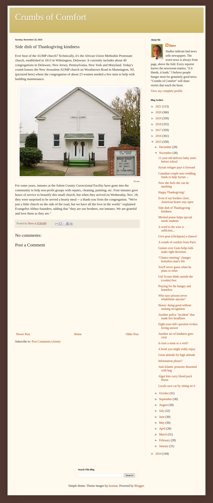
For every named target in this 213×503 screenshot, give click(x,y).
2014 (159, 453)
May (162, 422)
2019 (159, 118)
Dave (172, 45)
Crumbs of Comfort (51, 17)
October (164, 393)
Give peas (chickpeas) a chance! (177, 236)
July (162, 410)
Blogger (139, 485)
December (165, 147)
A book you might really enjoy (176, 349)
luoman (113, 485)
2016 (159, 135)
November (166, 152)
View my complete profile (166, 91)
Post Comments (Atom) (46, 341)
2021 (159, 106)
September (166, 399)
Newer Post (23, 334)
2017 (159, 130)
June (162, 416)
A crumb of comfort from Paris (177, 242)
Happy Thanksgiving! (171, 192)
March (163, 434)
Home (78, 334)
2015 (159, 141)
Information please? (170, 361)
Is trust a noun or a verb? (173, 343)
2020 (159, 112)
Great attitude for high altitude (176, 354)
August (164, 405)
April (162, 428)
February (165, 440)
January (164, 446)
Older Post (132, 334)
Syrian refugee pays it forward (176, 167)
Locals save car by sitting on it (176, 385)
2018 (159, 124)
